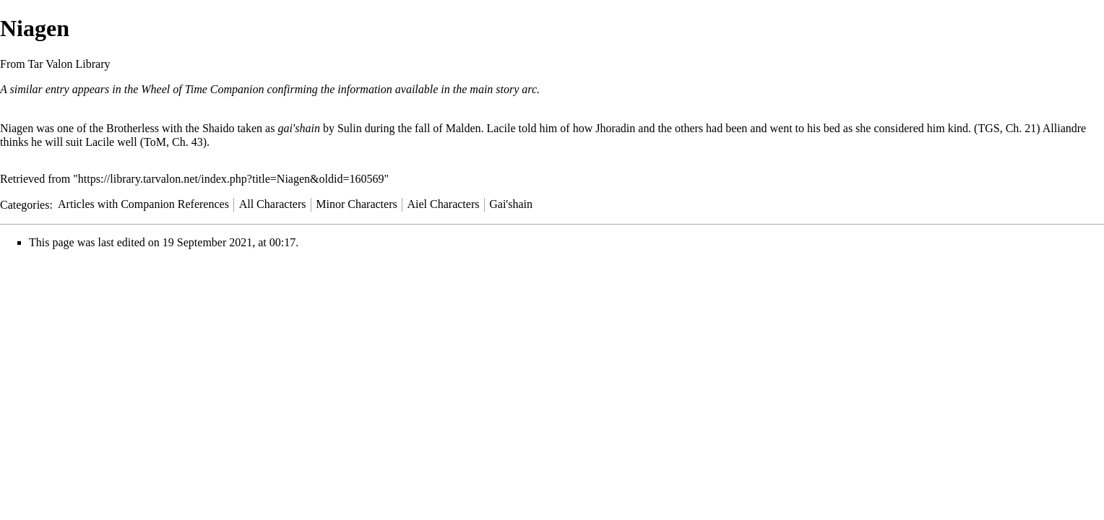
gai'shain (298, 128)
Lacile (501, 128)
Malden (463, 128)
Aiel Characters (443, 204)
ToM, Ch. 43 (173, 142)
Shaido (218, 128)
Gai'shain (510, 204)
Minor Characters (356, 204)
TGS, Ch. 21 (1007, 128)
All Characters (272, 204)
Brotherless (132, 128)
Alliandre (1064, 128)
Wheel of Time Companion (202, 89)
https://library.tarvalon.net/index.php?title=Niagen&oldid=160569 (231, 179)
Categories (24, 204)
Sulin (349, 128)
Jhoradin (615, 128)
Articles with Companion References (143, 204)
